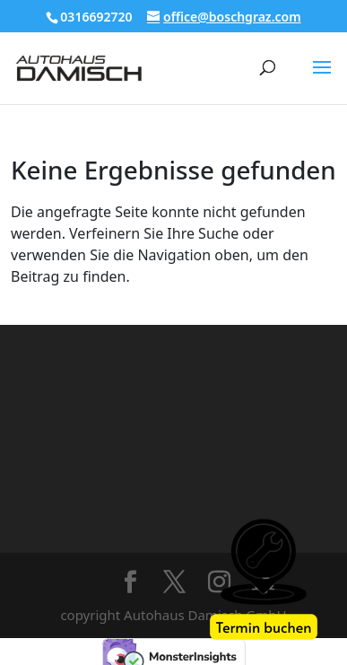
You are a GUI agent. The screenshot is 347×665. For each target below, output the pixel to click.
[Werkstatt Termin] (263, 581)
